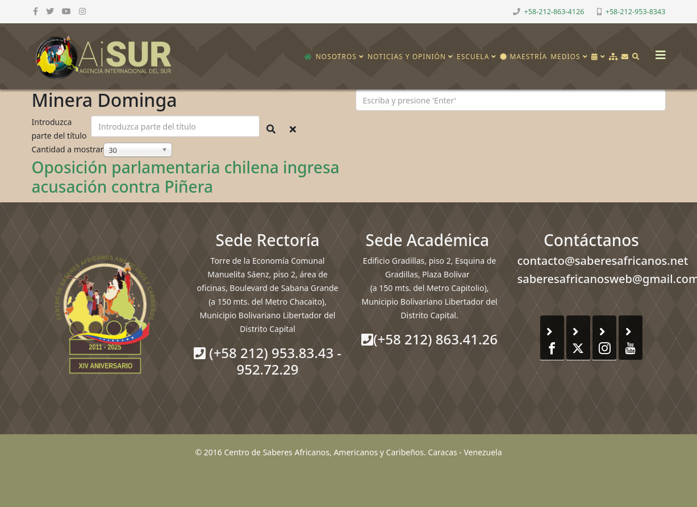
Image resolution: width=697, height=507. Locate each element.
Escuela (473, 56)
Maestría (523, 56)
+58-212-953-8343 (636, 11)
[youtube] (66, 11)
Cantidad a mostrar (68, 149)
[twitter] (50, 11)
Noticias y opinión (407, 56)
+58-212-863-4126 (554, 11)
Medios (565, 56)
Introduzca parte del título (60, 129)
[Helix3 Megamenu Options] (658, 51)
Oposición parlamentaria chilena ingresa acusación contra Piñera (186, 176)
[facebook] (35, 11)
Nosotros (336, 56)
